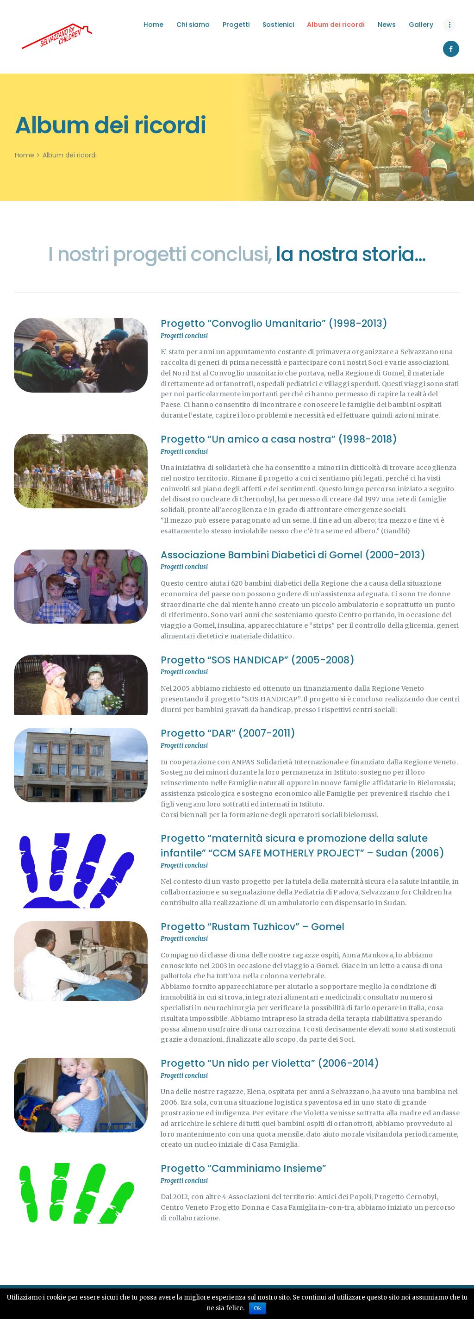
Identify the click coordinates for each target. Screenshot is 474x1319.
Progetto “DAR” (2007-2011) (228, 733)
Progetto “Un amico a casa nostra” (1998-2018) (279, 439)
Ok (257, 1308)
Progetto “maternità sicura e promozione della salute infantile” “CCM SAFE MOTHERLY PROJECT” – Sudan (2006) (302, 845)
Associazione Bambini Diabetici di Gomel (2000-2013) (293, 555)
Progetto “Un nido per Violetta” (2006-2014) (270, 1063)
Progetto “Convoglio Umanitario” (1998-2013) (274, 323)
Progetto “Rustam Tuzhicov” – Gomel (252, 926)
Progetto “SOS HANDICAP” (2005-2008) (258, 660)
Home (24, 155)
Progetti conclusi (184, 336)
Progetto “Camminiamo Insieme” (243, 1168)
